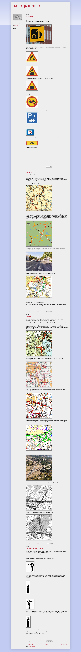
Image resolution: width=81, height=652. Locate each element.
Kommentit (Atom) (31, 646)
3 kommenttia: (42, 166)
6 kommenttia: (42, 311)
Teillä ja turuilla (27, 6)
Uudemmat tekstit (29, 644)
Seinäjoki (29, 172)
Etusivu (46, 644)
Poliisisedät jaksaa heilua (34, 548)
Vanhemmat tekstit (64, 644)
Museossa (29, 16)
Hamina (28, 317)
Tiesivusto (16, 25)
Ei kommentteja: (43, 543)
